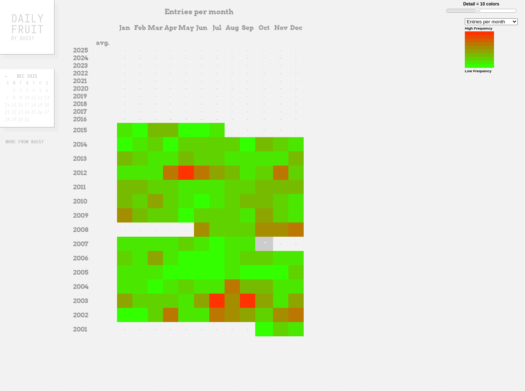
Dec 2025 (27, 76)
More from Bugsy (24, 141)
